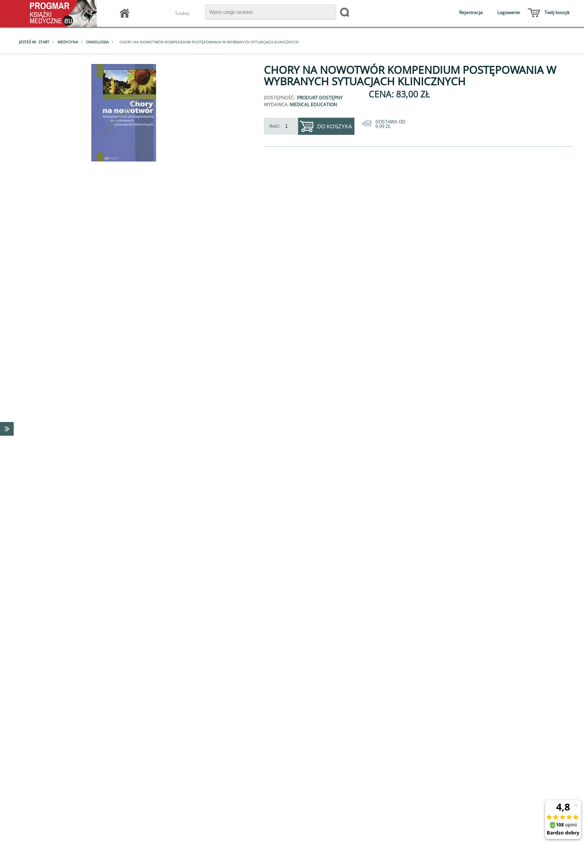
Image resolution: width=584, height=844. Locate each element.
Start (43, 42)
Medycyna (67, 42)
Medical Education (313, 104)
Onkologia (97, 42)
